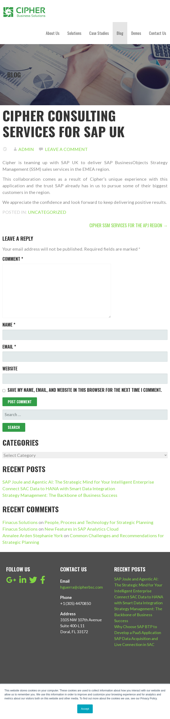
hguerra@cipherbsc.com (81, 587)
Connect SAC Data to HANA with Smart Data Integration (58, 488)
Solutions (74, 33)
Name (8, 324)
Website (9, 368)
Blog (120, 33)
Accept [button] (85, 708)
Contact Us (157, 33)
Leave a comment (66, 149)
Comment (12, 258)
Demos (136, 33)
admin (26, 149)
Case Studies (99, 33)
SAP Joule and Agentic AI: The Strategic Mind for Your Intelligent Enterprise (78, 481)
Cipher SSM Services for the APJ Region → (128, 225)
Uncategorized (47, 212)
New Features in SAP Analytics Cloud (81, 528)
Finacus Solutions (20, 522)
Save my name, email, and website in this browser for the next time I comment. (85, 389)
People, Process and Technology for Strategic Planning (98, 522)
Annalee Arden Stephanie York (32, 535)
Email (9, 346)
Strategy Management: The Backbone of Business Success (59, 495)
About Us (52, 33)
